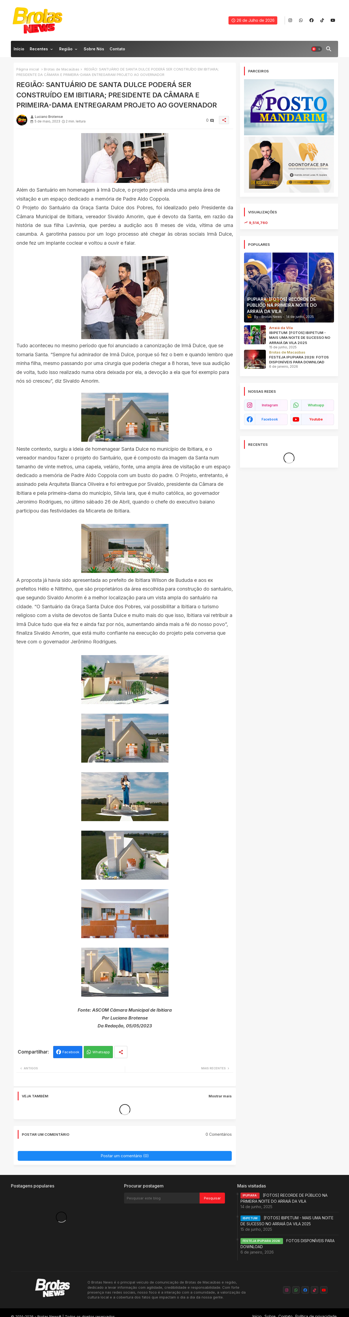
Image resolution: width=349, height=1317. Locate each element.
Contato (117, 49)
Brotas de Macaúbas (61, 69)
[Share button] (120, 1052)
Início (19, 49)
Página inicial (27, 69)
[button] (316, 49)
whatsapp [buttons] (316, 405)
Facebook (70, 1052)
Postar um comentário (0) (125, 1155)
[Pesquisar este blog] (162, 1198)
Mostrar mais (220, 1096)
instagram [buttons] (270, 405)
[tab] (19, 50)
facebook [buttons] (269, 419)
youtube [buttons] (316, 419)
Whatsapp (101, 1052)
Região (66, 49)
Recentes (39, 49)
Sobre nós (94, 49)
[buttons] (290, 20)
